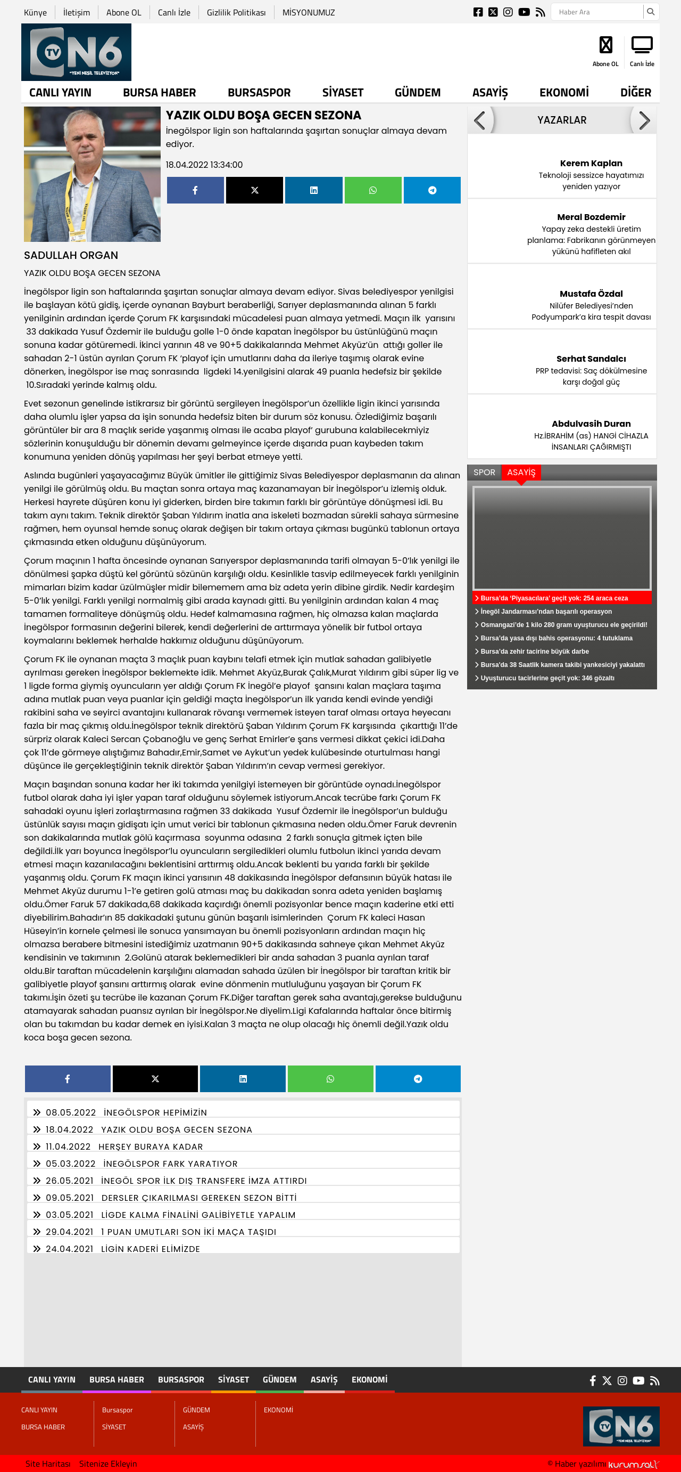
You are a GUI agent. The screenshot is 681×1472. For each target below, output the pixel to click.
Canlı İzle (174, 12)
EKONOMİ (564, 92)
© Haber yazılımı (603, 1463)
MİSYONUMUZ (309, 12)
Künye (35, 12)
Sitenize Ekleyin (108, 1463)
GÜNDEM (418, 92)
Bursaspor (259, 92)
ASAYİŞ (490, 92)
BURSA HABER (159, 92)
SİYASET (343, 92)
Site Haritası (48, 1463)
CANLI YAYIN (60, 92)
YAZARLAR (562, 120)
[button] (480, 120)
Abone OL (124, 12)
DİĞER (636, 92)
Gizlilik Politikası (236, 12)
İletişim (76, 12)
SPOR (484, 472)
